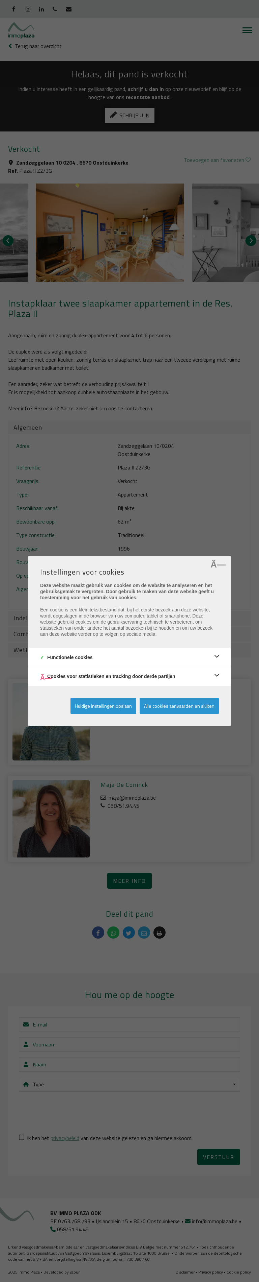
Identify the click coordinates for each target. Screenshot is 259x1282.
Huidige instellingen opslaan (103, 705)
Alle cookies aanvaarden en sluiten (179, 705)
